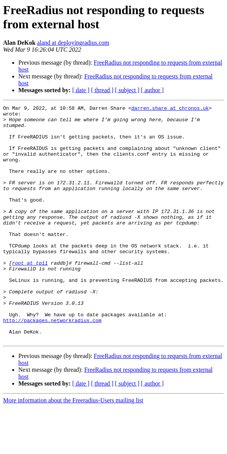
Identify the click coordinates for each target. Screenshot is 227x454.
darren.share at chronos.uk (170, 109)
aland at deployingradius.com (73, 42)
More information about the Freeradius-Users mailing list (73, 447)
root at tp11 (30, 294)
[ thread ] (102, 90)
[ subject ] (127, 90)
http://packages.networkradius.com (52, 363)
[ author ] (152, 90)
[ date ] (80, 90)
